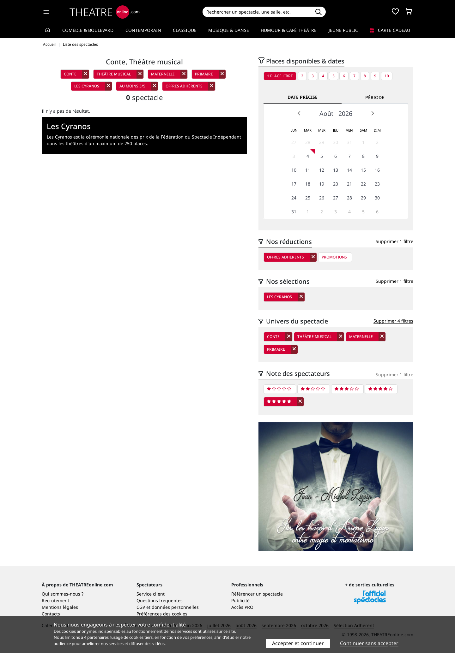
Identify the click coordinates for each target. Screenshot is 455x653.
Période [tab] (374, 97)
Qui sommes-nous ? (62, 594)
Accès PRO (242, 607)
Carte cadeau (390, 30)
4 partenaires (96, 637)
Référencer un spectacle (257, 594)
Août (326, 113)
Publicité (240, 600)
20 (335, 184)
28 (307, 142)
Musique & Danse (228, 30)
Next (372, 113)
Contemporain (143, 30)
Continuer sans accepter (369, 643)
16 (377, 170)
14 (349, 170)
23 (377, 184)
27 (293, 142)
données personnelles (175, 607)
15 (363, 170)
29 (321, 142)
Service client (150, 594)
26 (321, 198)
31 (349, 142)
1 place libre (280, 76)
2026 (345, 113)
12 (321, 170)
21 (349, 184)
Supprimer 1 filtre (394, 241)
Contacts (51, 614)
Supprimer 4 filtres (393, 321)
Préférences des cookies (161, 614)
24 (293, 198)
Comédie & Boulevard (87, 30)
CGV (140, 607)
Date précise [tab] (303, 97)
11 (307, 170)
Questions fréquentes (159, 600)
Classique (185, 30)
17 (293, 184)
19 (321, 184)
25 (307, 198)
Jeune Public (343, 30)
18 (307, 184)
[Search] (257, 12)
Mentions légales (60, 607)
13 (335, 170)
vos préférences (197, 637)
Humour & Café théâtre (289, 30)
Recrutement (55, 600)
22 (363, 184)
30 (335, 142)
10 (387, 76)
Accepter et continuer (298, 643)
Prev (299, 113)
